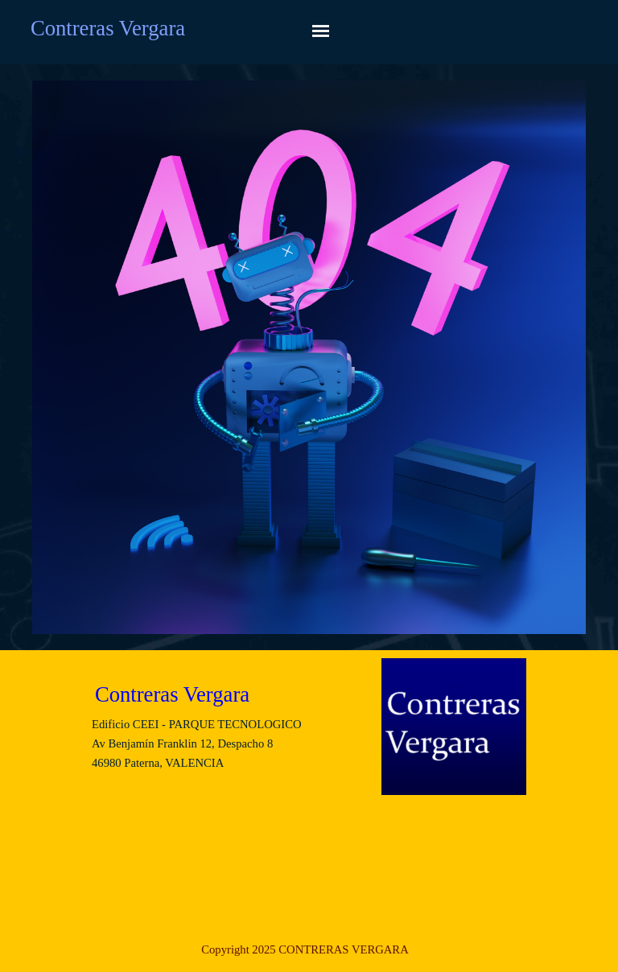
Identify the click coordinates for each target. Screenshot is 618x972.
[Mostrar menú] (320, 31)
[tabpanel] (305, 949)
